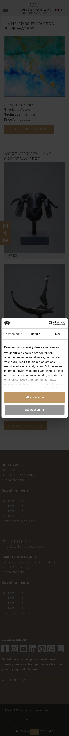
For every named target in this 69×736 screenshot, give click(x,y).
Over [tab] (57, 333)
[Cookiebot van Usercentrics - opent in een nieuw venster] (49, 323)
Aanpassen (34, 409)
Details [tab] (35, 333)
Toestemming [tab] (13, 333)
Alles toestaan (34, 397)
